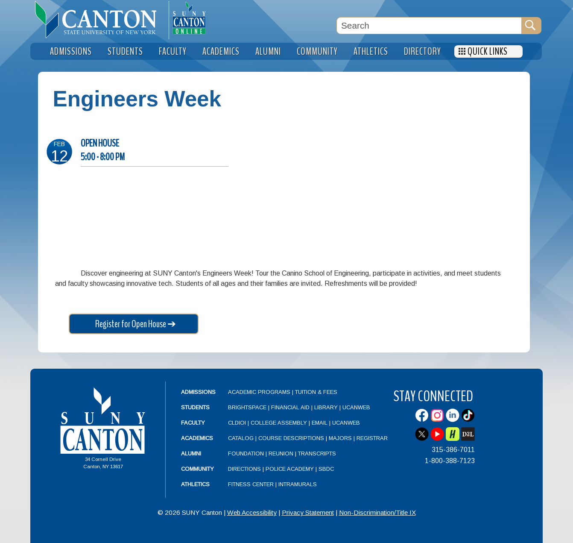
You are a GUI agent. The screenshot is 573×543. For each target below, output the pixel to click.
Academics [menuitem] (221, 51)
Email (319, 423)
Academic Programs (260, 392)
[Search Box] (429, 25)
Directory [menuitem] (422, 51)
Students (195, 407)
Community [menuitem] (317, 51)
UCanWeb (356, 407)
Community (197, 469)
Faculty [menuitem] (173, 51)
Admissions (198, 392)
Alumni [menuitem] (268, 51)
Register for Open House (130, 324)
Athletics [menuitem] (371, 51)
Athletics (195, 484)
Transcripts (317, 453)
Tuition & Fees (316, 392)
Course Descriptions (291, 438)
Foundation (246, 453)
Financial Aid (290, 407)
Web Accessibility (252, 512)
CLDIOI (237, 423)
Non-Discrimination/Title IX (377, 512)
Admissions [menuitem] (71, 51)
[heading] (99, 19)
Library (326, 407)
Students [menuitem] (125, 51)
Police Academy (290, 469)
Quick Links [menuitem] (488, 51)
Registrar (372, 438)
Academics (197, 438)
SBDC (326, 469)
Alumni (191, 453)
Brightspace (247, 407)
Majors (340, 438)
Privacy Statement (308, 512)
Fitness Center (251, 484)
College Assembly (279, 423)
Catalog (241, 438)
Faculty (193, 423)
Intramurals (297, 484)
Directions (244, 469)
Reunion (281, 453)
